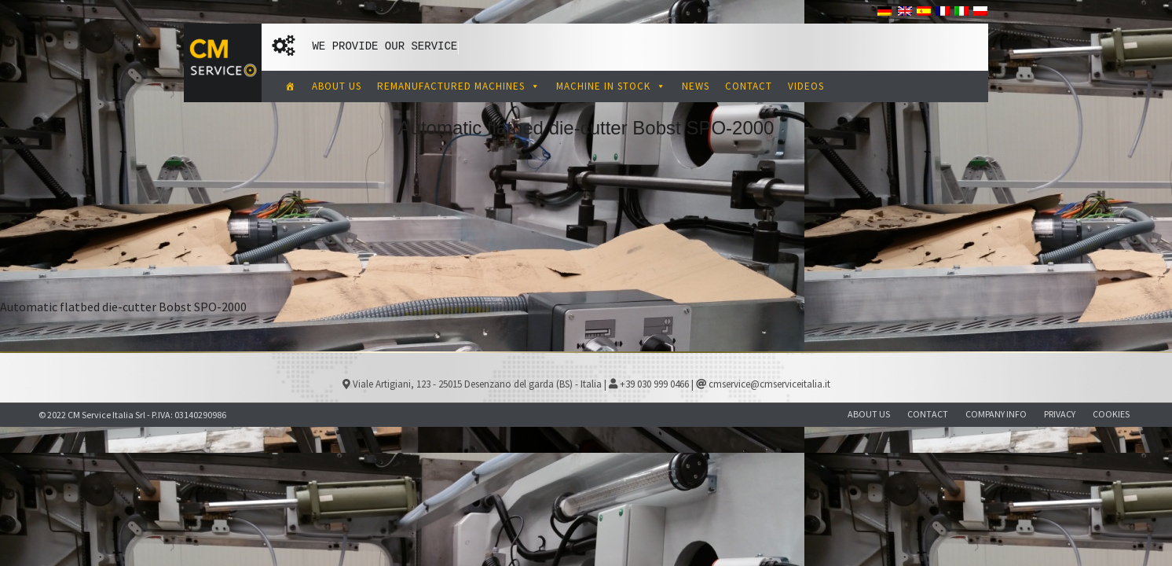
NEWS (695, 86)
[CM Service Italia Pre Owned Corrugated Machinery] (290, 86)
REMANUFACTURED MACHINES (458, 86)
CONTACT (748, 86)
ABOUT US (336, 86)
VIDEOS (806, 86)
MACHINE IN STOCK (611, 86)
